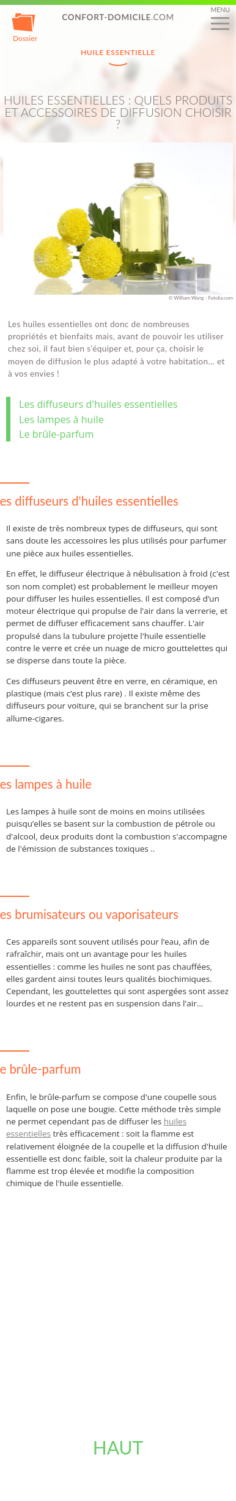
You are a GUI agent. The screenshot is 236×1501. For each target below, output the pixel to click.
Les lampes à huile (61, 419)
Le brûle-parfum (56, 434)
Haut (118, 1447)
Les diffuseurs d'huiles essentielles (98, 404)
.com (118, 17)
